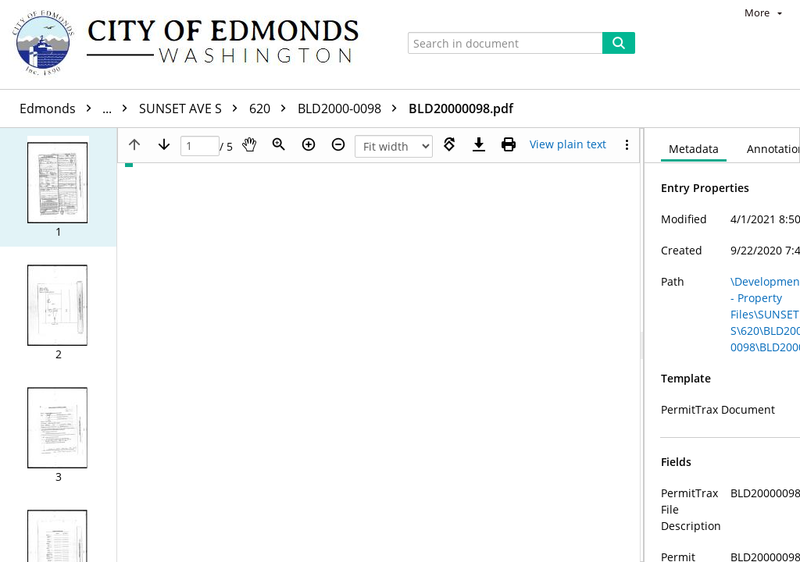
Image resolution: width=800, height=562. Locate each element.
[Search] (618, 43)
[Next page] (164, 144)
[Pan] (249, 144)
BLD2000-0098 (351, 108)
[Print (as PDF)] (508, 144)
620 (271, 108)
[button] (58, 187)
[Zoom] (279, 144)
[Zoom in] (308, 144)
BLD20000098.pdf (461, 108)
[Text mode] (568, 144)
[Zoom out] (338, 144)
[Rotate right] (449, 144)
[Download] (479, 144)
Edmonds (77, 108)
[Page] (200, 146)
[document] (722, 345)
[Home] (193, 44)
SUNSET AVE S (192, 108)
